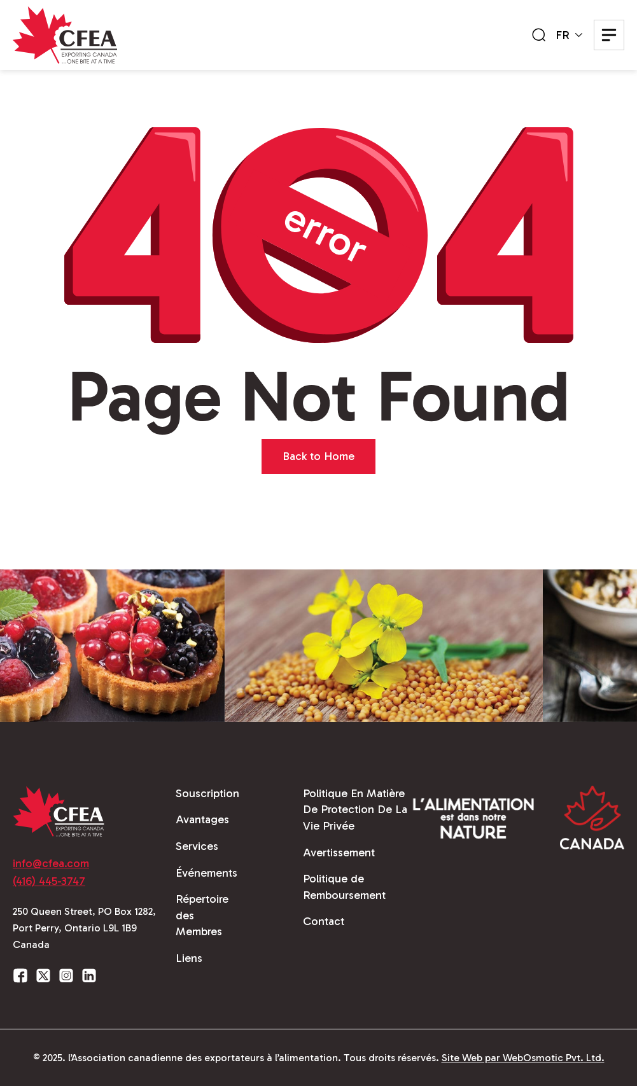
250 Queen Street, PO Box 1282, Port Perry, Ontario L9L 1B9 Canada (84, 927)
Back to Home (318, 456)
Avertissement (339, 853)
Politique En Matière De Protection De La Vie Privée (355, 809)
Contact (323, 921)
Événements (206, 873)
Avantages (202, 819)
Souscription (207, 793)
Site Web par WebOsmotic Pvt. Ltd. (523, 1058)
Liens (189, 958)
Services (197, 846)
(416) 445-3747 (49, 881)
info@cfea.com (51, 863)
